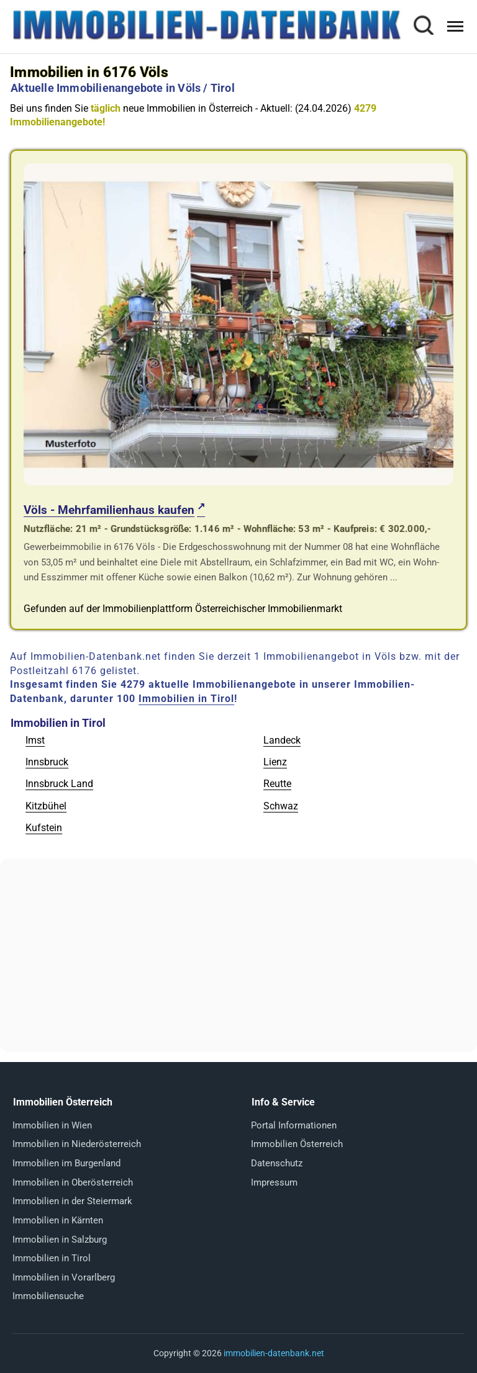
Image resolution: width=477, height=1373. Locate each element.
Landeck (282, 740)
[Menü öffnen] (455, 26)
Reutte (277, 784)
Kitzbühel (45, 806)
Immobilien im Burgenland (66, 1163)
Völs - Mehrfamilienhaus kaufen (109, 510)
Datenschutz (276, 1163)
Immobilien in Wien (52, 1125)
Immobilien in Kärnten (57, 1220)
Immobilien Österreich (297, 1144)
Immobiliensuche (48, 1296)
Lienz (275, 762)
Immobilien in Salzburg (59, 1239)
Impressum (274, 1182)
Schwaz (280, 806)
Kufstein (43, 828)
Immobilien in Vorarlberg (63, 1277)
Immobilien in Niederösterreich (76, 1144)
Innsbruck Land (59, 784)
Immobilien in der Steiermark (72, 1201)
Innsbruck (46, 762)
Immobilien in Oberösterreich (72, 1182)
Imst (35, 740)
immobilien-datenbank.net (274, 1353)
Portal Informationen (294, 1125)
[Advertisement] (238, 955)
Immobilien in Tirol (186, 699)
